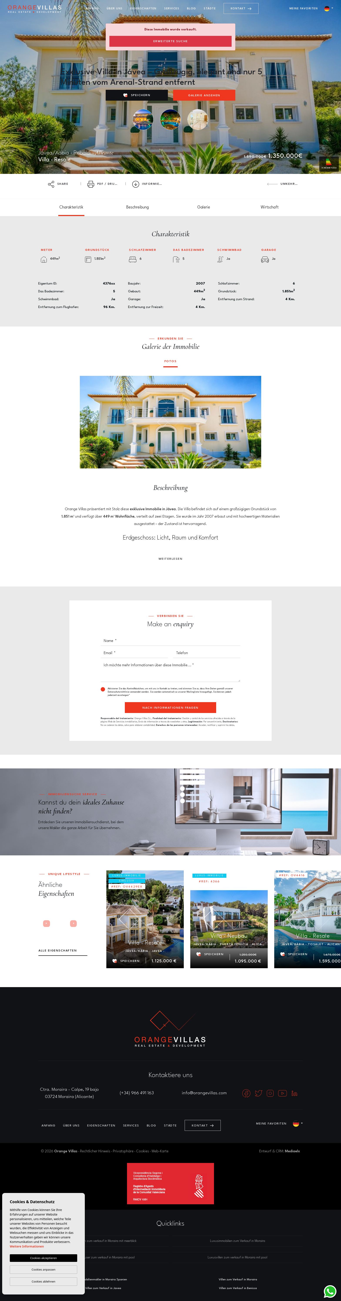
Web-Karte (160, 1151)
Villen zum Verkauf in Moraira (238, 1279)
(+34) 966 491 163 (137, 1093)
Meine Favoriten (303, 8)
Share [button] (58, 184)
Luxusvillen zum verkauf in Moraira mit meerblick (104, 1241)
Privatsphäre (123, 1151)
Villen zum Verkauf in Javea (103, 1288)
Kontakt (241, 8)
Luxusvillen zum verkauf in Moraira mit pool (237, 1257)
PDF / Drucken (105, 184)
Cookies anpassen (43, 1269)
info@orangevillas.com (204, 1093)
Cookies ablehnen (43, 1281)
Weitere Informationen (27, 1246)
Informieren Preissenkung (150, 184)
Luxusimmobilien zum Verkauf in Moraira (237, 1241)
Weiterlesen (171, 558)
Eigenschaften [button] (143, 8)
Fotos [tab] (170, 361)
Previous (86, 422)
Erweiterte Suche (170, 41)
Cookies (142, 1151)
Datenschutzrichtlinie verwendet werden (128, 692)
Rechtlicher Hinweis (95, 1151)
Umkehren (283, 183)
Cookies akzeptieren (43, 1258)
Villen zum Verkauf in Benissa (238, 1288)
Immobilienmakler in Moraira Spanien (103, 1279)
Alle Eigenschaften (57, 950)
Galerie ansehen (204, 95)
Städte (210, 8)
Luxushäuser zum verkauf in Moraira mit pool (104, 1257)
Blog (191, 8)
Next (255, 422)
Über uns (115, 8)
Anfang (92, 8)
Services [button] (171, 8)
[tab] (71, 207)
